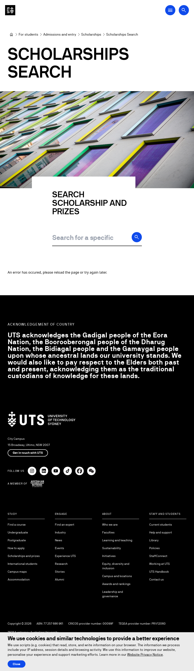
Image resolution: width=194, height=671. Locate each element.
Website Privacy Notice (145, 655)
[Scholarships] (91, 34)
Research (61, 563)
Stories (60, 571)
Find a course (17, 524)
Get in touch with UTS (28, 452)
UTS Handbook (159, 571)
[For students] (28, 34)
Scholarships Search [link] (122, 34)
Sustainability (111, 548)
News (58, 540)
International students (22, 563)
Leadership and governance (112, 594)
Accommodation (19, 579)
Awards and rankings (116, 584)
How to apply (16, 548)
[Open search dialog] (184, 10)
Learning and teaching (117, 540)
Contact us (156, 579)
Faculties (108, 532)
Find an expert (64, 524)
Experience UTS (65, 556)
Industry (60, 532)
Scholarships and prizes (24, 556)
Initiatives (109, 556)
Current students (160, 524)
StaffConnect (158, 556)
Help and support (160, 532)
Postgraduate (17, 540)
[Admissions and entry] (59, 34)
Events (59, 548)
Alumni (59, 579)
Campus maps (17, 571)
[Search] (137, 237)
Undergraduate (18, 532)
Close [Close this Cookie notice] (16, 664)
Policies (154, 548)
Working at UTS (159, 563)
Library (154, 540)
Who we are (110, 524)
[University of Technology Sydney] (11, 34)
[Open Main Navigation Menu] (170, 10)
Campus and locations (117, 576)
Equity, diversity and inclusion (115, 566)
